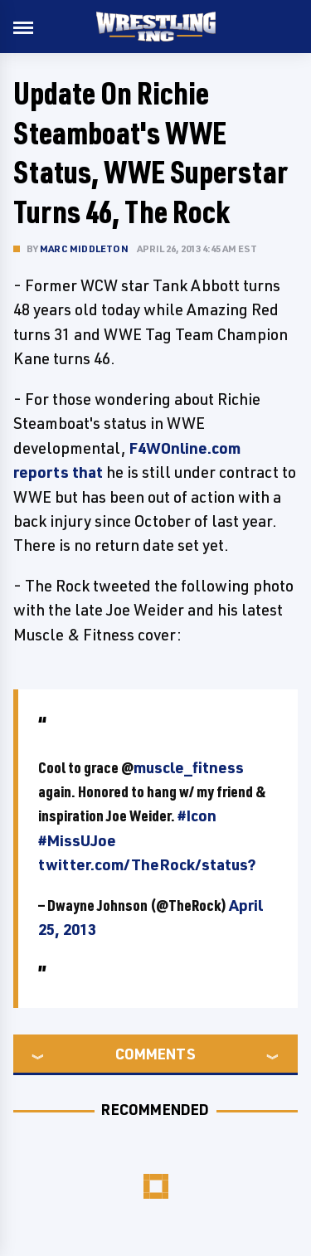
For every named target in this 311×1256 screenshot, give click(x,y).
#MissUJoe (77, 840)
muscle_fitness (189, 767)
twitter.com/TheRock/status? (147, 864)
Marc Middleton (84, 248)
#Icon (196, 815)
